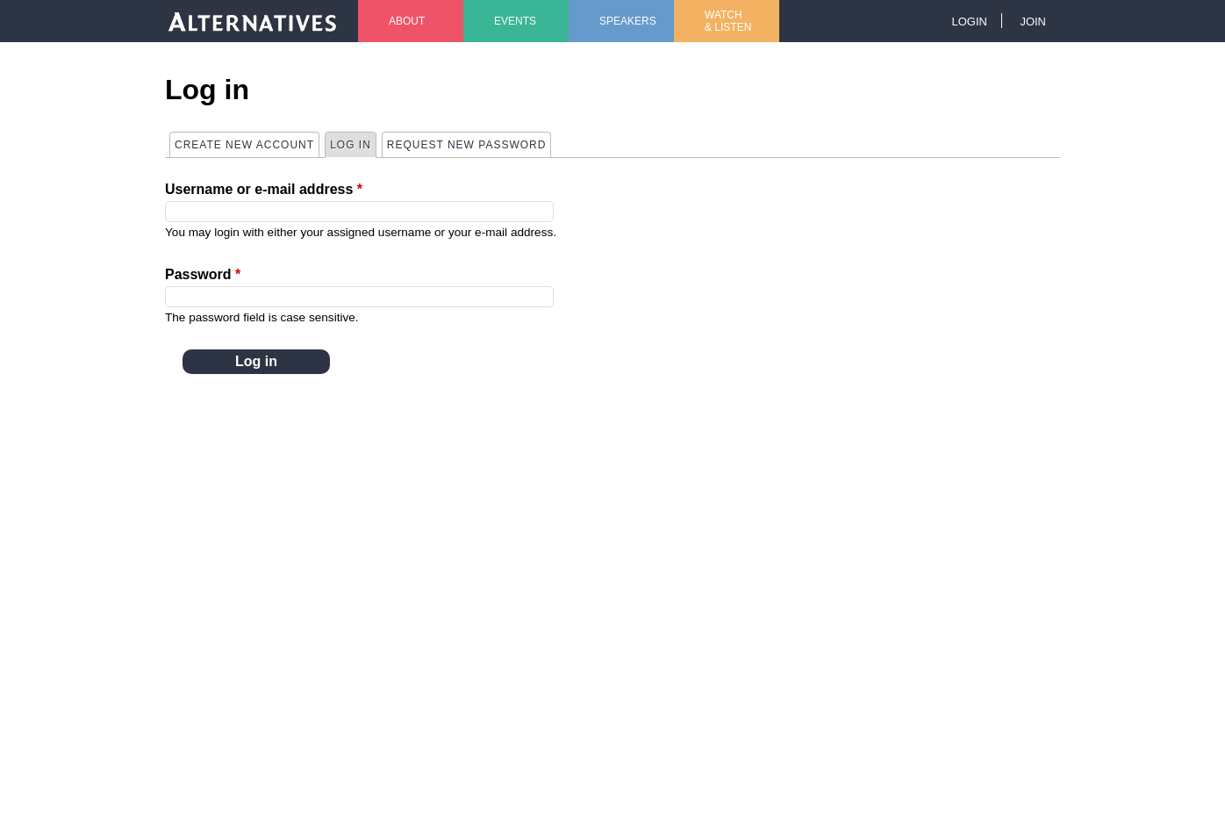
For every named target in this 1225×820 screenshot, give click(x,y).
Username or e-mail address (263, 189)
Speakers (627, 21)
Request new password (467, 145)
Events (515, 21)
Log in (353, 144)
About (407, 21)
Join (1033, 21)
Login (968, 21)
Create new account (244, 145)
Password (202, 274)
